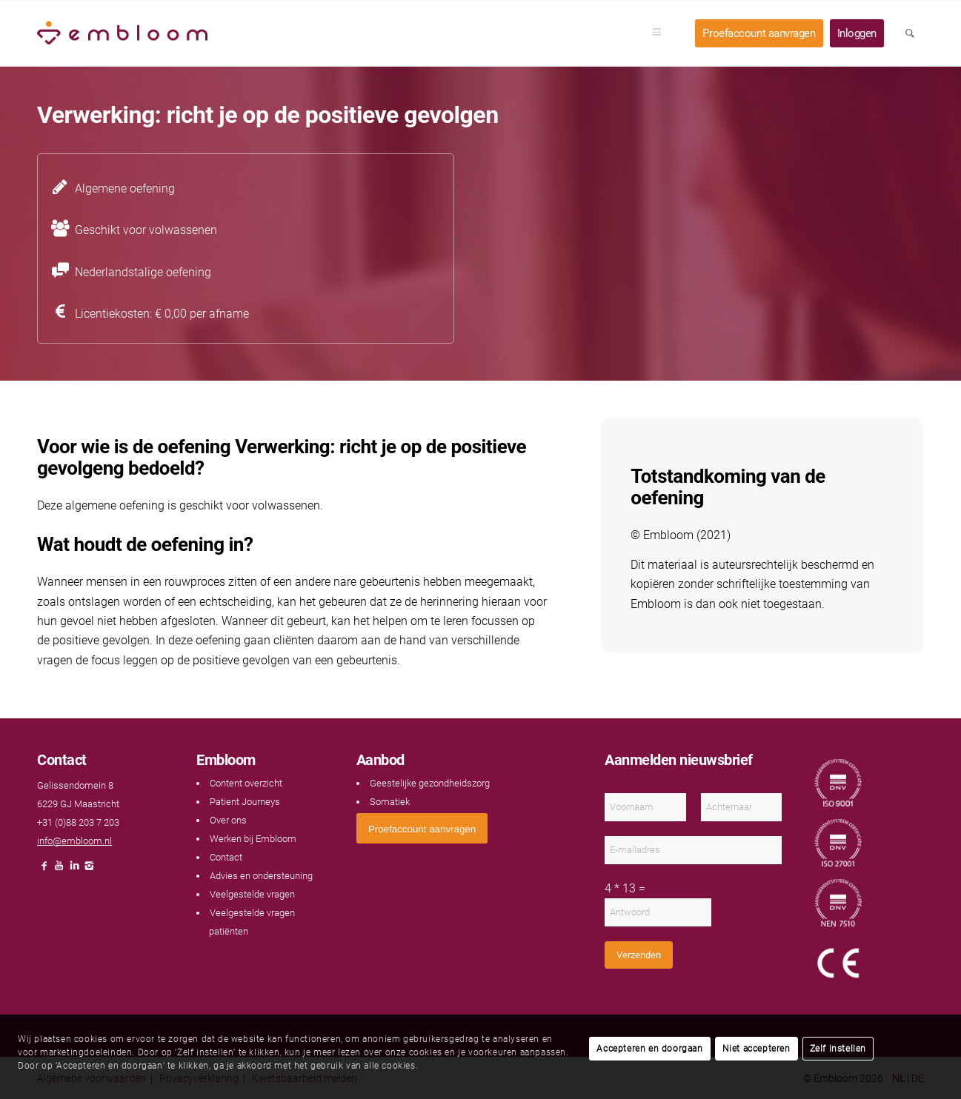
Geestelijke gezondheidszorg (430, 783)
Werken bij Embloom (253, 838)
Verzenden (638, 955)
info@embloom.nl (74, 840)
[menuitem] (661, 33)
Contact (226, 857)
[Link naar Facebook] (44, 869)
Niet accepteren (756, 1048)
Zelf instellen (838, 1048)
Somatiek (390, 801)
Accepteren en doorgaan (649, 1048)
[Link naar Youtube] (59, 869)
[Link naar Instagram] (89, 869)
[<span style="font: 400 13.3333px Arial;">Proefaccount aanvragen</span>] (422, 828)
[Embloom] (122, 33)
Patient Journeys (245, 801)
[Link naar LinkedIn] (74, 869)
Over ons (228, 820)
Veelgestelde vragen (252, 894)
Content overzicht (246, 783)
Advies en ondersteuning (261, 875)
